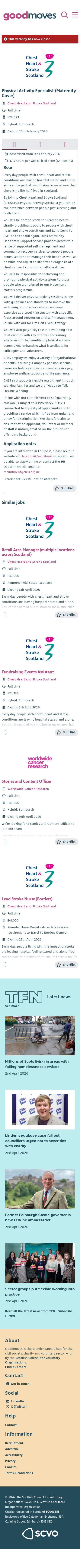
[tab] (14, 144)
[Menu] (75, 15)
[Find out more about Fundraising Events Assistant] (6, 732)
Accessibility (14, 1455)
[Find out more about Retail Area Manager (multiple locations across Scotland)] (6, 615)
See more (12, 1006)
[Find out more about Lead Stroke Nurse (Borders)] (6, 965)
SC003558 (53, 1512)
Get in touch (20, 1384)
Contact (11, 1425)
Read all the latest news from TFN (30, 1311)
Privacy (10, 1461)
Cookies (10, 1467)
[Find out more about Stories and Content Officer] (6, 842)
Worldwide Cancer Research (28, 789)
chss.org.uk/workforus (36, 456)
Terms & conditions (19, 1473)
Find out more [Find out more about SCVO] (15, 1367)
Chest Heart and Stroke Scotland (31, 103)
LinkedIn (17, 1401)
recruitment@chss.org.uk (21, 472)
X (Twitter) (18, 1407)
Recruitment (14, 1443)
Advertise (12, 1449)
